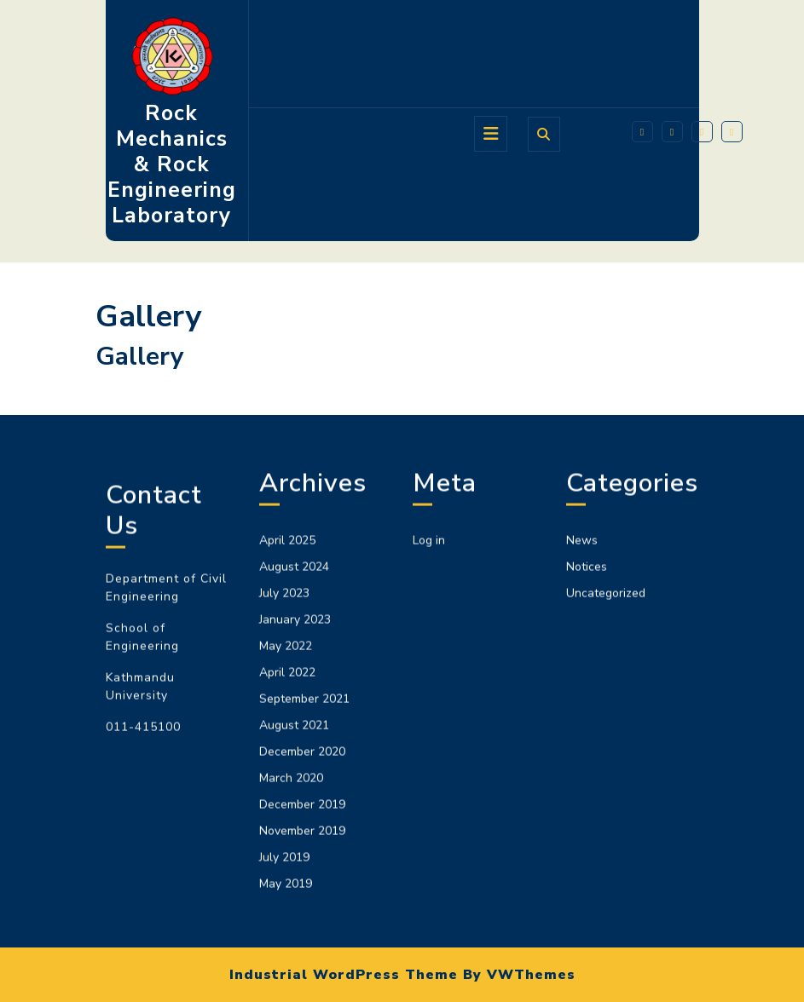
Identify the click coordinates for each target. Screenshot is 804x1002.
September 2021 (304, 917)
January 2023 (295, 838)
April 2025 (287, 759)
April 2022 (287, 891)
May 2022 (285, 864)
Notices (586, 785)
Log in (429, 759)
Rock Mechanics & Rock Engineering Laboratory (171, 164)
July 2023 (284, 811)
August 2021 (294, 944)
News (582, 759)
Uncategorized (605, 811)
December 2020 (302, 970)
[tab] (490, 134)
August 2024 (294, 785)
